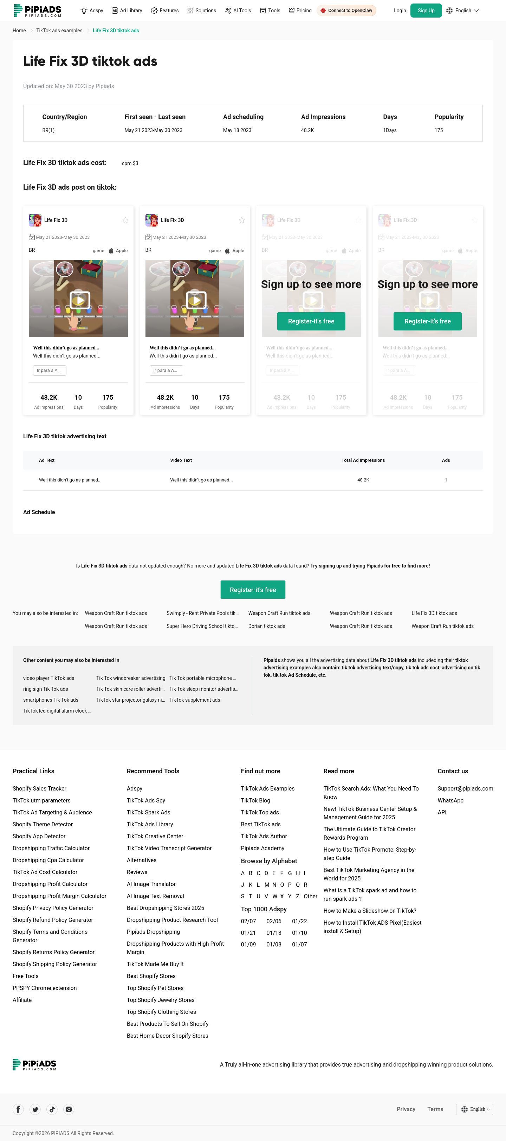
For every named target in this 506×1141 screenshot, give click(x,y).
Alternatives (142, 860)
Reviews (137, 872)
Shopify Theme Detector (43, 824)
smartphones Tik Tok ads (50, 700)
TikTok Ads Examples (268, 788)
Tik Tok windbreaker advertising (131, 678)
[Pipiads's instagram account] (68, 1109)
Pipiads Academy (262, 848)
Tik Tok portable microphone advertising (205, 678)
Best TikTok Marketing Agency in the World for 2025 (369, 874)
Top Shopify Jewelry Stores (161, 1000)
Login (400, 10)
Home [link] (20, 30)
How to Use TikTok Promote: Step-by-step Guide (370, 853)
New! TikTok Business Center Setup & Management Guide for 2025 (370, 813)
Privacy (406, 1109)
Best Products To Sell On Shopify (168, 1024)
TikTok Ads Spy (146, 800)
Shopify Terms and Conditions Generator (50, 936)
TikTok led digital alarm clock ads (59, 711)
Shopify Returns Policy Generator (54, 952)
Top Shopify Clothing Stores (161, 1012)
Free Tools (26, 976)
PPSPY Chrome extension (45, 988)
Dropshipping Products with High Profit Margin (175, 948)
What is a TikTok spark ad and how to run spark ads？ (370, 894)
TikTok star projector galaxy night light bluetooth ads (132, 700)
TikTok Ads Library (150, 824)
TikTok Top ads (260, 812)
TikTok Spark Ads (148, 812)
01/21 (248, 933)
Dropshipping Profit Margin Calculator (59, 896)
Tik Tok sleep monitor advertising (205, 689)
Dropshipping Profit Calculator (50, 884)
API (442, 812)
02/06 (274, 921)
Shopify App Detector (39, 836)
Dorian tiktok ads (266, 626)
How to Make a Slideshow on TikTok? (370, 910)
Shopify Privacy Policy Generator (53, 908)
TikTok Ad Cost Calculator (45, 872)
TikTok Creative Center (155, 836)
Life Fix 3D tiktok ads (434, 613)
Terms (435, 1109)
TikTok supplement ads (194, 700)
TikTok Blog (256, 800)
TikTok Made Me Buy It (155, 964)
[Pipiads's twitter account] (35, 1109)
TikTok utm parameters (42, 800)
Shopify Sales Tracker (39, 788)
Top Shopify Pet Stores (155, 988)
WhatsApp (451, 800)
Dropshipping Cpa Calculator (48, 860)
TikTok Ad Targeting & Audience (52, 812)
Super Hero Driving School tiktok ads (206, 626)
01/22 (299, 921)
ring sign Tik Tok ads (45, 689)
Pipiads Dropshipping (153, 932)
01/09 (248, 944)
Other (304, 896)
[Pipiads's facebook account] (18, 1109)
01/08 (274, 944)
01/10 (299, 933)
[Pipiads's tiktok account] (52, 1109)
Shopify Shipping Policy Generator (55, 964)
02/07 (248, 921)
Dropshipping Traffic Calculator (51, 848)
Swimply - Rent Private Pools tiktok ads (207, 613)
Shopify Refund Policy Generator (53, 920)
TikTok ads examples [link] (60, 30)
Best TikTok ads (261, 824)
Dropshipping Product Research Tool (172, 920)
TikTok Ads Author (264, 836)
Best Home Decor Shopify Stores (167, 1035)
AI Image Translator (151, 884)
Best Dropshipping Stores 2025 (165, 908)
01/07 (299, 944)
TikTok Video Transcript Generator (169, 848)
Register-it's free (311, 321)
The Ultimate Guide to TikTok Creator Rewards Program (370, 833)
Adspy (134, 788)
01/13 (274, 933)
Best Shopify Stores (151, 976)
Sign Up (426, 10)
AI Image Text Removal (155, 896)
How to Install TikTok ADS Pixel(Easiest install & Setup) (373, 927)
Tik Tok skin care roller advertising (132, 689)
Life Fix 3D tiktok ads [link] (116, 30)
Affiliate (22, 1000)
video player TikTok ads (48, 678)
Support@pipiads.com (465, 788)
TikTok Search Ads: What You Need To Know (371, 792)
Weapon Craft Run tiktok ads (116, 613)
